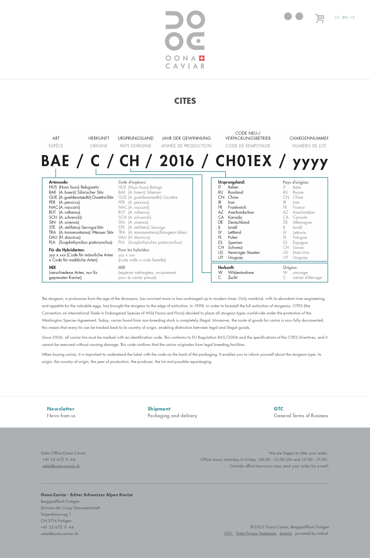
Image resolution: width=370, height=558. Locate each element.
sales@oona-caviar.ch (59, 533)
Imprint (286, 533)
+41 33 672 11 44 (58, 459)
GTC (229, 533)
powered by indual (311, 533)
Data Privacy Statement (256, 533)
